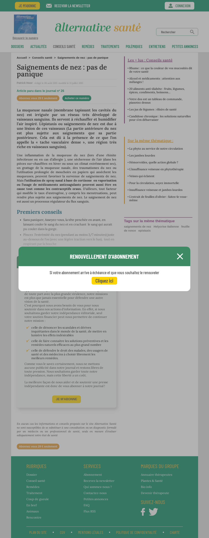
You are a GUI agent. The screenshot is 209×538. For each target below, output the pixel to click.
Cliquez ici (104, 281)
